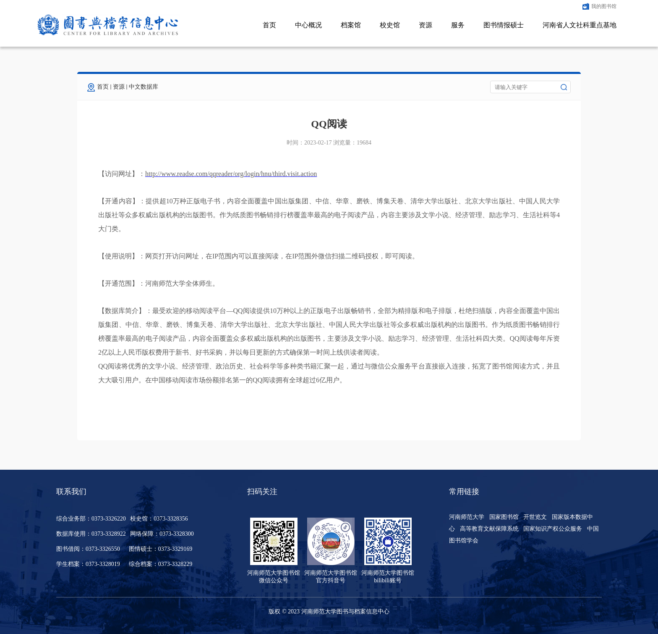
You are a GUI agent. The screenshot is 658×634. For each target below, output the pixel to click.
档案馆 (351, 25)
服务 (458, 25)
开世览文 (535, 517)
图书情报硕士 (503, 25)
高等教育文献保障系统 (489, 529)
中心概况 (308, 25)
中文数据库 (143, 87)
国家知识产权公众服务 (552, 529)
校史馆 (390, 25)
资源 (425, 25)
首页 (269, 25)
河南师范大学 (466, 517)
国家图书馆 (504, 517)
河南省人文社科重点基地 (579, 25)
